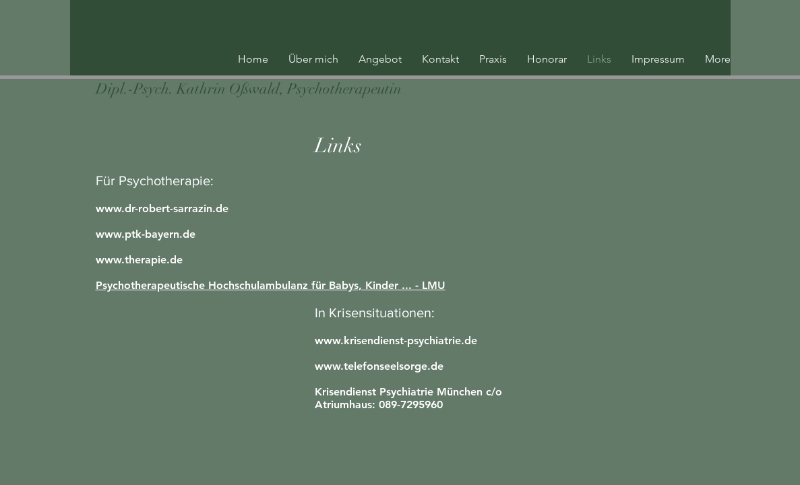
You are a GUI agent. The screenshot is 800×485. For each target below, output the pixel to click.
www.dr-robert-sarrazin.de (162, 208)
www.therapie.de (139, 259)
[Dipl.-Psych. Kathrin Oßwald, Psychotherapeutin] (249, 89)
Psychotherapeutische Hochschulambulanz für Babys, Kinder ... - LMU (270, 285)
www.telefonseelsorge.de (379, 366)
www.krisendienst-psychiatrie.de (396, 340)
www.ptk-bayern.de (145, 234)
